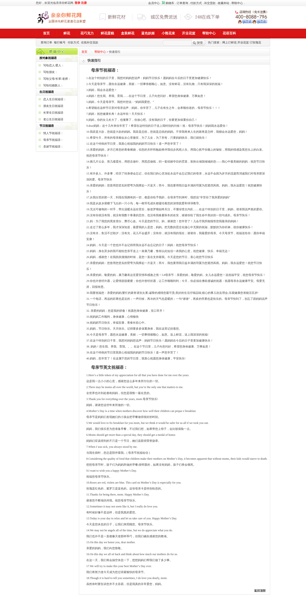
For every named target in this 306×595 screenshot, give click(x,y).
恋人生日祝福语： (54, 99)
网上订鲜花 (229, 42)
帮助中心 (237, 3)
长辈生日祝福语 (53, 112)
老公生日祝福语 (53, 119)
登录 (77, 3)
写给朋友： (50, 72)
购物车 (168, 3)
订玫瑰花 (255, 42)
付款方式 (196, 3)
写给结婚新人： (53, 85)
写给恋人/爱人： (53, 65)
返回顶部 (260, 590)
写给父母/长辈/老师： (57, 78)
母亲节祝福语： (53, 140)
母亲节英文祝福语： (109, 367)
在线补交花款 (89, 42)
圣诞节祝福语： (53, 146)
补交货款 (210, 3)
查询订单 (46, 42)
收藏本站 (223, 3)
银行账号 (60, 42)
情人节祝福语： (53, 133)
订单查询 (182, 3)
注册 (84, 3)
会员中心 (154, 3)
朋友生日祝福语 (53, 106)
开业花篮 (243, 42)
